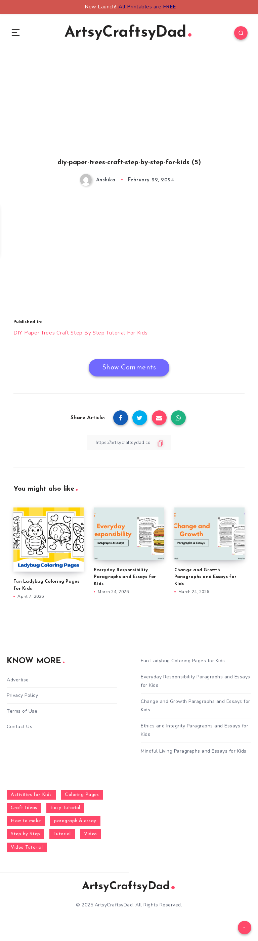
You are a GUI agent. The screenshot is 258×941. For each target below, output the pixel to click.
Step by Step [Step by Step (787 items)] (25, 836)
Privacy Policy (22, 697)
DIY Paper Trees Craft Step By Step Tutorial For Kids (81, 334)
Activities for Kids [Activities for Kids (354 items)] (31, 796)
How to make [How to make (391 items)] (26, 823)
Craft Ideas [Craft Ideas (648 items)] (24, 810)
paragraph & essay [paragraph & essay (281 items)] (75, 823)
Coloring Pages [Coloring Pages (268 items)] (82, 796)
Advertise (18, 682)
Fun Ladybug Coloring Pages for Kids (183, 663)
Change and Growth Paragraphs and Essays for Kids (205, 579)
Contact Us (19, 728)
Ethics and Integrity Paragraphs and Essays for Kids (194, 732)
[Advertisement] (129, 115)
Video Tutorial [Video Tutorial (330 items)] (27, 849)
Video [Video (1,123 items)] (90, 836)
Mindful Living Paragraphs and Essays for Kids (194, 753)
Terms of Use (22, 713)
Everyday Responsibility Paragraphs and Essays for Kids (125, 579)
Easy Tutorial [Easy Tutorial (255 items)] (65, 810)
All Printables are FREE (147, 6)
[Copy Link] (129, 444)
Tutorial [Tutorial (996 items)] (62, 836)
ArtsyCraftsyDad (128, 33)
